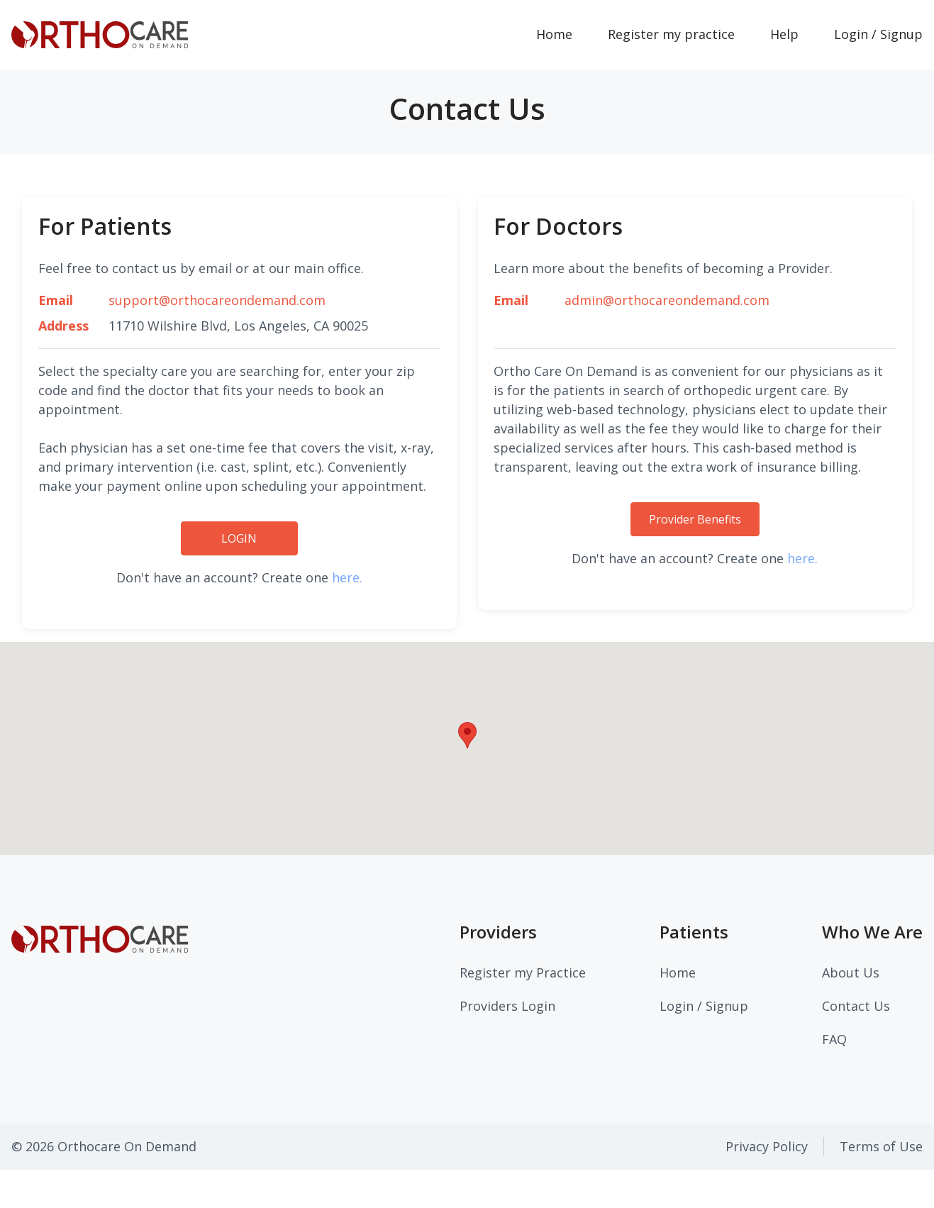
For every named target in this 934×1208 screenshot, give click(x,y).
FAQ (834, 1039)
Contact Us (856, 1005)
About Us (850, 972)
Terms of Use (881, 1146)
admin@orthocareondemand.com (667, 300)
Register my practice (671, 34)
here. (347, 577)
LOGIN (239, 538)
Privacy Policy (766, 1146)
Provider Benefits (695, 519)
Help (784, 34)
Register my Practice (523, 972)
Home (563, 33)
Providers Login (507, 1005)
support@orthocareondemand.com (217, 300)
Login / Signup (704, 1005)
